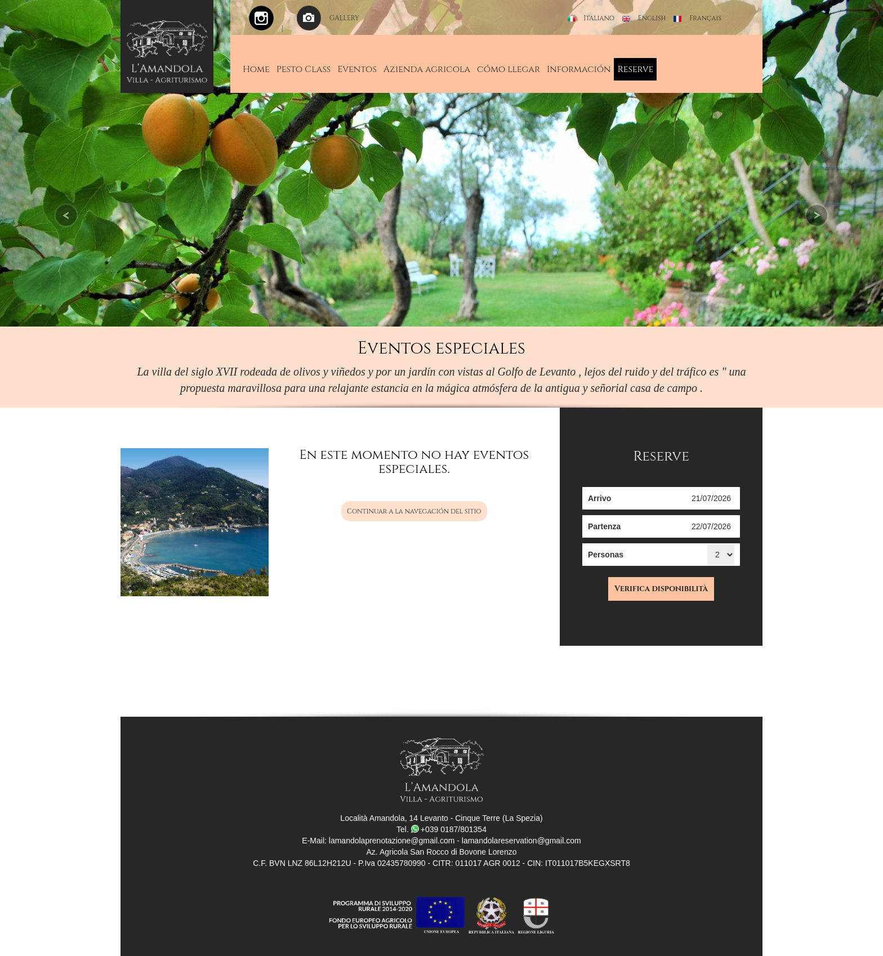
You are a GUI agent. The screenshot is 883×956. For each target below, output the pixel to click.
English (652, 18)
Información (579, 69)
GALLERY (344, 18)
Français (705, 18)
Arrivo (599, 498)
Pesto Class (304, 69)
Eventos (357, 69)
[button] (66, 163)
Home (256, 69)
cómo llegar (508, 69)
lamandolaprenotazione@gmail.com (392, 840)
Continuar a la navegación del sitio (414, 511)
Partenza (604, 526)
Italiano (598, 18)
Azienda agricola (426, 69)
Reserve (635, 69)
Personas (605, 554)
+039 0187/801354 (449, 829)
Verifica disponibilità (661, 588)
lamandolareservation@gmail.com (521, 840)
